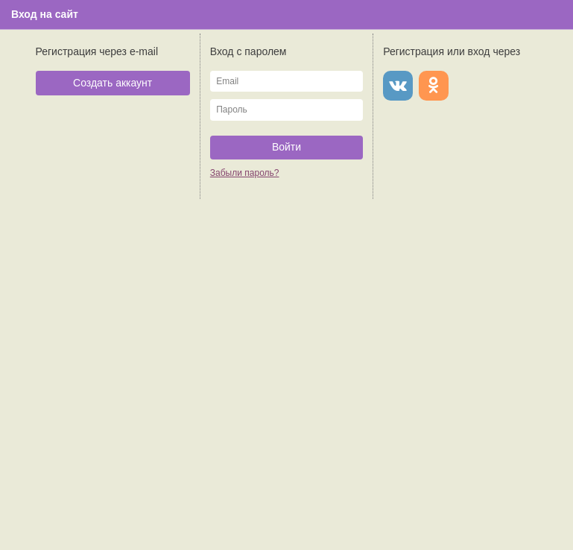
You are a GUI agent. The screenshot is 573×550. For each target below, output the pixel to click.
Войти (286, 147)
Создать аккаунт (112, 83)
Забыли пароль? (244, 173)
